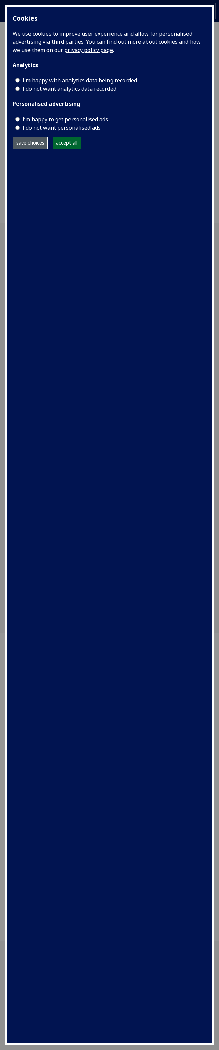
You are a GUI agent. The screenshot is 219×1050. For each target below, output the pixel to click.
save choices (30, 142)
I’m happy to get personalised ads (65, 119)
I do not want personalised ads (61, 127)
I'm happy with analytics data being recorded (79, 80)
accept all (66, 142)
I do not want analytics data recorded (69, 88)
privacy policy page (88, 50)
